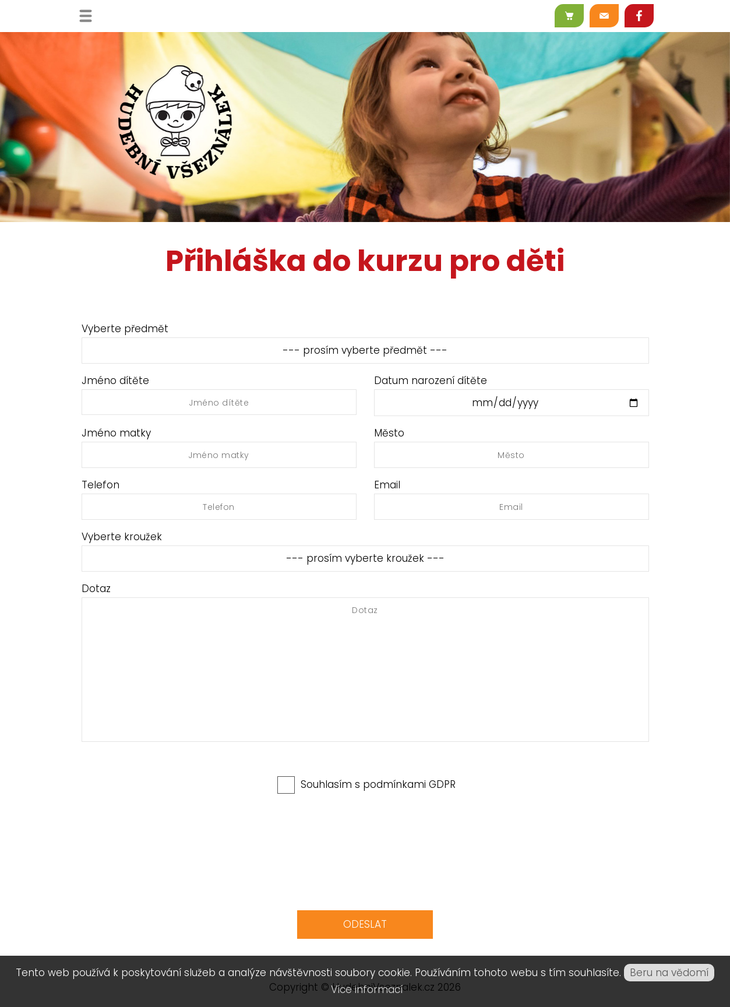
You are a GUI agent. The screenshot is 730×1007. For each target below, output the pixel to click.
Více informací (367, 990)
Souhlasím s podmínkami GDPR (378, 784)
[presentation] (365, 850)
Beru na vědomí (669, 973)
